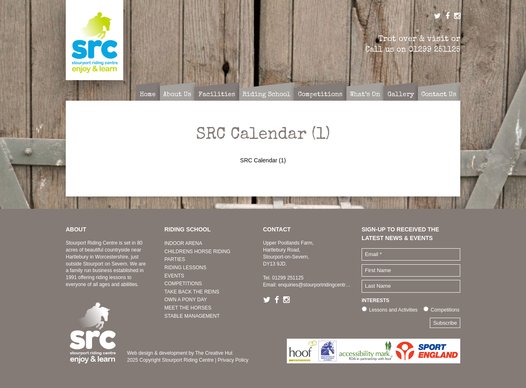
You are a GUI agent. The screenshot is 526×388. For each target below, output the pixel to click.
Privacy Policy (233, 360)
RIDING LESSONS (185, 267)
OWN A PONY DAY (185, 300)
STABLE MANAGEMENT (191, 316)
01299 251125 (434, 49)
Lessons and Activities (393, 310)
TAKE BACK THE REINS (191, 292)
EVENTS (174, 276)
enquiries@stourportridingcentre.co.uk (320, 285)
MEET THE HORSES (187, 308)
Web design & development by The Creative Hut (179, 353)
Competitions (445, 310)
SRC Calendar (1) (263, 160)
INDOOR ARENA (183, 243)
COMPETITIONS (183, 283)
